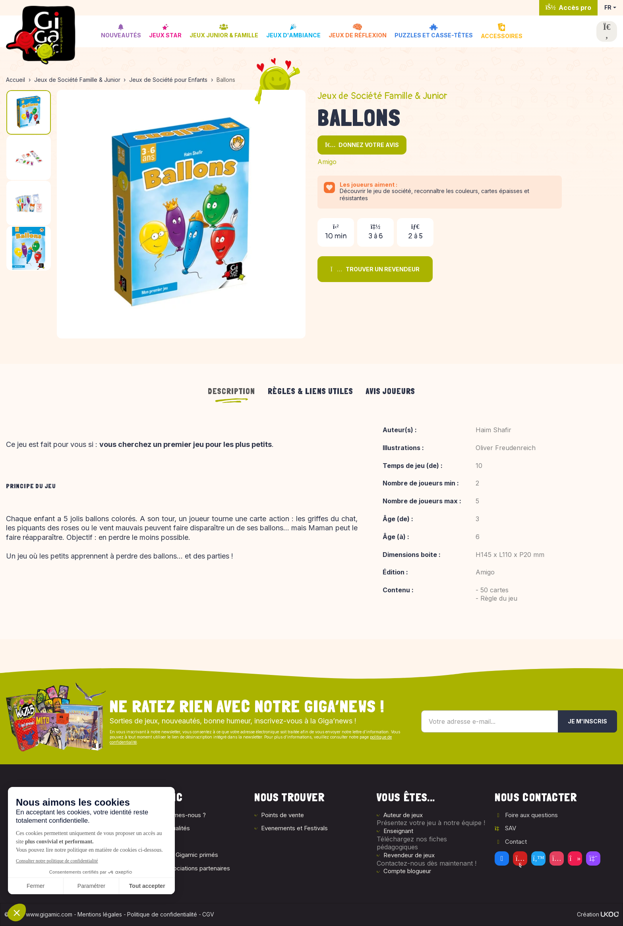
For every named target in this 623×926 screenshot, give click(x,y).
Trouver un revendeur (375, 269)
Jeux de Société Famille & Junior (382, 96)
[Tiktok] (575, 858)
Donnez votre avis (362, 144)
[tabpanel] (311, 520)
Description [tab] (231, 391)
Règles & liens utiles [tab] (310, 391)
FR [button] (607, 7)
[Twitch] (593, 858)
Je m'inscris (587, 721)
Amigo (327, 162)
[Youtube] (520, 858)
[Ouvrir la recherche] (606, 31)
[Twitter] (538, 858)
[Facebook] (502, 858)
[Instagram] (556, 858)
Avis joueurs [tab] (390, 391)
